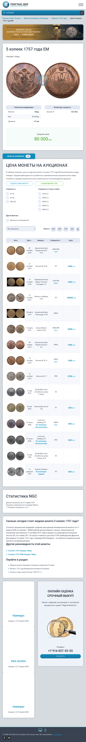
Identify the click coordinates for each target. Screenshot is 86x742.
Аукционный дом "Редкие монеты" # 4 (41, 345)
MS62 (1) (45, 198)
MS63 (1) (45, 202)
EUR (53, 229)
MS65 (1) (45, 209)
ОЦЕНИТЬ (60, 656)
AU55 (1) (45, 194)
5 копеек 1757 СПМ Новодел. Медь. (22, 554)
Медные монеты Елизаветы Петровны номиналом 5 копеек (32, 565)
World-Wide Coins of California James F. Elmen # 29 (41, 456)
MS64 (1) (45, 205)
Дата (29, 240)
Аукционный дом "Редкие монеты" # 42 (41, 250)
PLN (65, 229)
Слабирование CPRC (49, 183)
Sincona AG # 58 (41, 266)
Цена (71, 240)
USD (72, 229)
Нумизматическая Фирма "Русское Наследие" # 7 (41, 282)
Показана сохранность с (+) (18, 507)
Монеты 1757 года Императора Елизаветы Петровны (29, 569)
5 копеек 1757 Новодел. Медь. (20, 551)
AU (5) (12, 198)
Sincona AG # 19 (41, 360)
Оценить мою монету (19, 183)
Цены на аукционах (19, 156)
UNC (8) (13, 202)
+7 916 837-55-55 (60, 651)
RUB (59, 229)
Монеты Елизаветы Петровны (36, 18)
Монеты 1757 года (59, 18)
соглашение (57, 734)
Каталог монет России (11, 18)
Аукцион (41, 240)
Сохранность (56, 240)
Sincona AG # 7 (41, 376)
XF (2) (12, 194)
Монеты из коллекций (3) (19, 220)
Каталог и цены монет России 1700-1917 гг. (26, 572)
